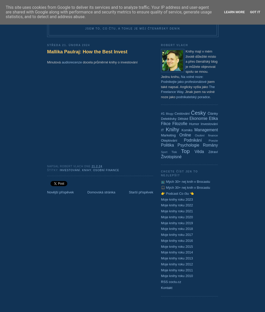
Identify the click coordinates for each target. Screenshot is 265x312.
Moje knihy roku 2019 (177, 223)
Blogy (169, 113)
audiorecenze (72, 62)
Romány (210, 145)
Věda (199, 151)
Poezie (213, 140)
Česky (198, 113)
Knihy (86, 170)
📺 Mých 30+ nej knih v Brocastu (185, 182)
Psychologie (188, 145)
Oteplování (169, 140)
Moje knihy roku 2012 (177, 264)
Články (213, 113)
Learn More (234, 12)
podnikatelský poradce (193, 97)
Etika (213, 118)
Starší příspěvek (141, 192)
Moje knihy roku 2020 (177, 217)
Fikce (166, 123)
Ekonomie (198, 118)
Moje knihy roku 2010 (177, 276)
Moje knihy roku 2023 (177, 199)
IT (162, 130)
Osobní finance (106, 170)
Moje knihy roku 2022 (177, 205)
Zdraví (213, 152)
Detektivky (168, 119)
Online (185, 135)
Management (206, 130)
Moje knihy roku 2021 (177, 211)
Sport (164, 152)
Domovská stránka (101, 192)
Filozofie (179, 123)
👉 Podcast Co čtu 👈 (177, 193)
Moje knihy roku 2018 (177, 229)
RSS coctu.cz (171, 282)
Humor (194, 124)
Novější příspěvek (60, 192)
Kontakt (166, 288)
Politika (167, 145)
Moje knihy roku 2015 (177, 247)
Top (185, 151)
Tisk (174, 152)
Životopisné (171, 157)
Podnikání (193, 140)
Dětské (183, 119)
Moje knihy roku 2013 (177, 258)
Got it (255, 12)
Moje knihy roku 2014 (177, 252)
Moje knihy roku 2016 (177, 241)
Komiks (187, 130)
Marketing (168, 135)
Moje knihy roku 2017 (177, 235)
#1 (163, 113)
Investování (70, 170)
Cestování (182, 113)
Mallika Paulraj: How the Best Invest (87, 51)
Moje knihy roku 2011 (177, 270)
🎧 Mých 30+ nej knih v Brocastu (185, 188)
